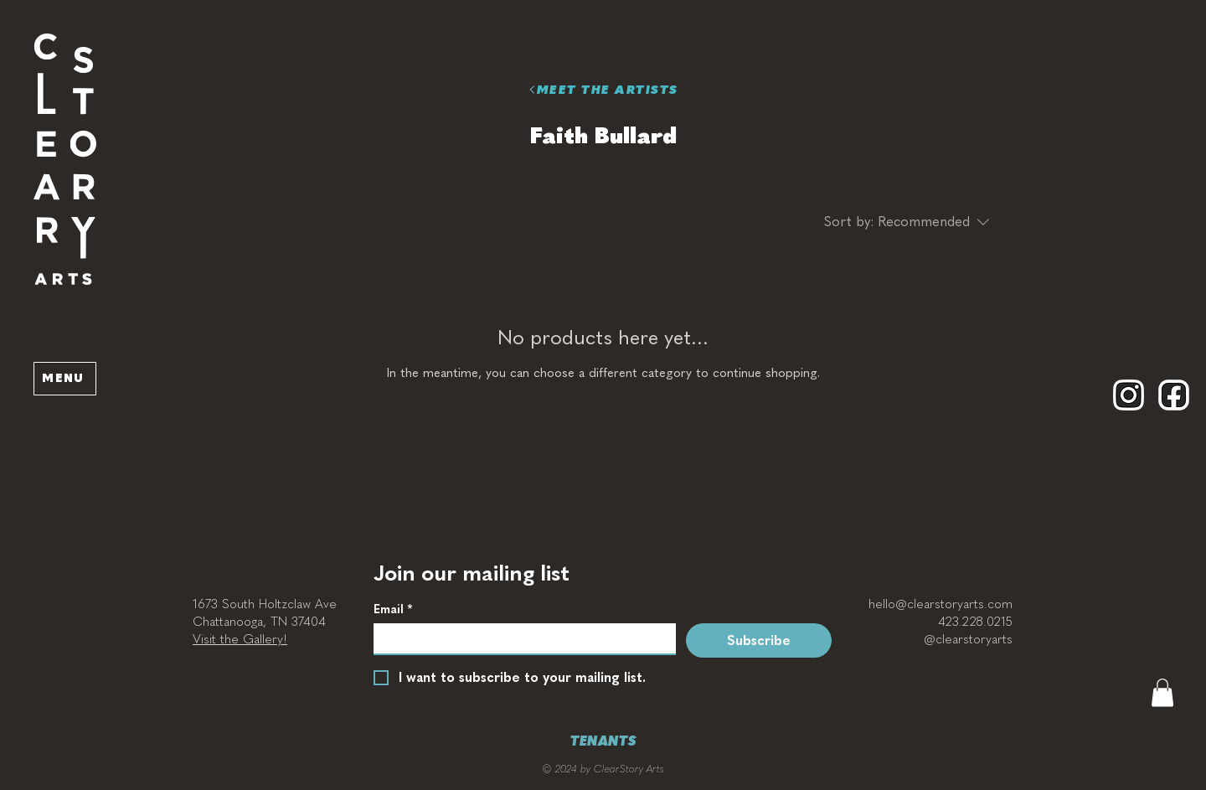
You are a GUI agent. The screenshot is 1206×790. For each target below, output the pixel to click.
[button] (65, 159)
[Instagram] (1128, 395)
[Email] (520, 638)
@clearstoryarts (968, 639)
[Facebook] (1173, 395)
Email (393, 609)
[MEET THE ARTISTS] (603, 89)
